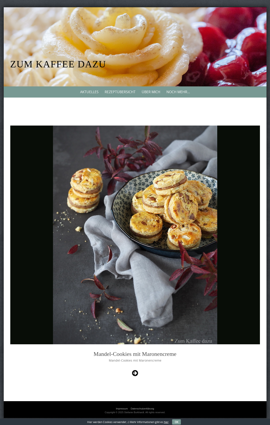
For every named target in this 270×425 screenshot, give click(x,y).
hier (166, 422)
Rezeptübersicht (120, 91)
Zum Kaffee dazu (58, 64)
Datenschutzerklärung (142, 408)
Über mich (151, 91)
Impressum (122, 408)
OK (176, 422)
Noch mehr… (178, 91)
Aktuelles (89, 91)
